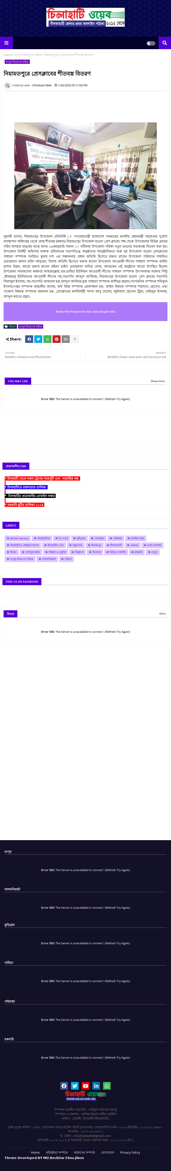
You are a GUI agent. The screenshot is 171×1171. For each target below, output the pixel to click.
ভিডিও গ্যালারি (118, 552)
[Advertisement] (85, 105)
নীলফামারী (116, 545)
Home (8, 55)
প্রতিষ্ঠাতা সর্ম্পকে (57, 1152)
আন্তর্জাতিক (43, 538)
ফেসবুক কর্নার (32, 552)
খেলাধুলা (99, 538)
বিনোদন (96, 552)
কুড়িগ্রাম (81, 538)
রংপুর (154, 552)
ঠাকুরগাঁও (77, 545)
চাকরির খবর (137, 538)
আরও (162, 614)
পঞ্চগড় (134, 545)
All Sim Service (19, 538)
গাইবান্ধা (117, 538)
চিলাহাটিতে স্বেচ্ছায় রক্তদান (24, 545)
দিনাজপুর (96, 545)
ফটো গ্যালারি (154, 545)
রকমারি (138, 552)
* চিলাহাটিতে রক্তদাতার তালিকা (26, 487)
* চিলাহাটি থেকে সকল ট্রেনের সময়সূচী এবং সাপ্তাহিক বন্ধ (42, 478)
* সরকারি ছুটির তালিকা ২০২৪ (24, 505)
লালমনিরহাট (49, 559)
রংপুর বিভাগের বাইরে (28, 55)
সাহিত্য (68, 559)
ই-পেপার (63, 538)
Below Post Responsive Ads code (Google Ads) (85, 311)
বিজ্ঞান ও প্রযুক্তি (57, 552)
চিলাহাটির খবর (56, 545)
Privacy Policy (130, 1152)
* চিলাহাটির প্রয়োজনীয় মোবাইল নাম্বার (30, 496)
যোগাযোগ (107, 1152)
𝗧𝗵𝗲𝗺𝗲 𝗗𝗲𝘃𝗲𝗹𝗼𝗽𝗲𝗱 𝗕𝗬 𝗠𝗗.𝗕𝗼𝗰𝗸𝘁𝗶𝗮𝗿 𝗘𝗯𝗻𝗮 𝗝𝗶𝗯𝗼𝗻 (44, 1158)
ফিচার (13, 552)
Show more (158, 381)
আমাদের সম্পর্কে (84, 1152)
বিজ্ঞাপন (79, 552)
